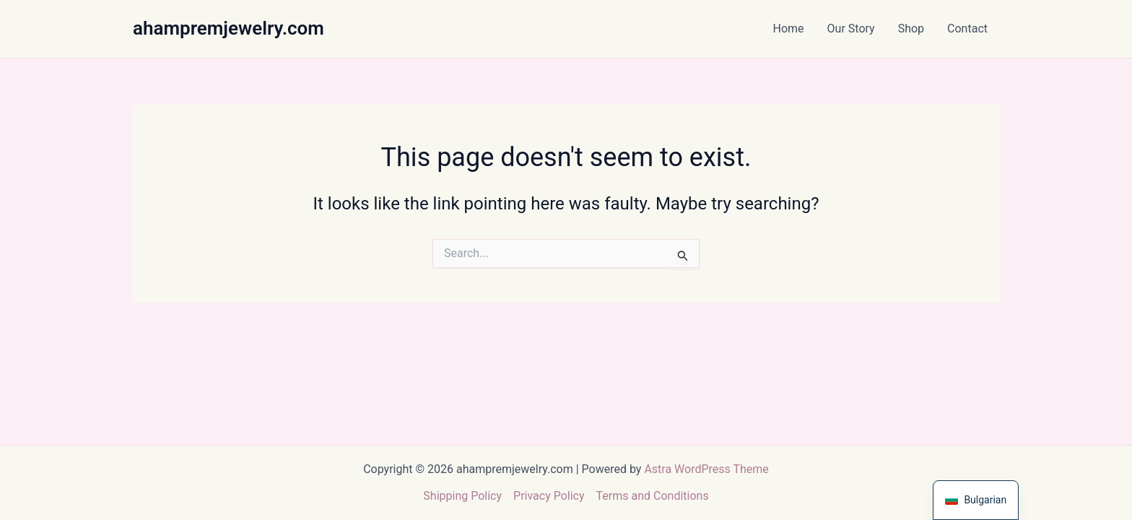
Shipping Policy (462, 496)
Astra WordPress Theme (706, 469)
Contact (967, 28)
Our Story (851, 28)
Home (788, 28)
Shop (911, 28)
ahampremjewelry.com (228, 28)
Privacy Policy (549, 496)
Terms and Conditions (652, 496)
